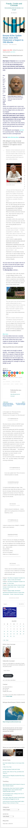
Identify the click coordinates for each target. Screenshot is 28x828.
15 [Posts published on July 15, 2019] (7, 631)
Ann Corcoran (13, 44)
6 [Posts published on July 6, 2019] (23, 626)
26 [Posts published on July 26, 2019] (20, 633)
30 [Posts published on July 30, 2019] (10, 636)
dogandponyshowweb (13, 534)
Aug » (7, 640)
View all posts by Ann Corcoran (15, 395)
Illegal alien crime (16, 381)
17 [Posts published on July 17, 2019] (14, 631)
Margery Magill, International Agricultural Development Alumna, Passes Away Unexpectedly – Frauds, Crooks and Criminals (13, 592)
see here (12, 52)
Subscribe (8, 676)
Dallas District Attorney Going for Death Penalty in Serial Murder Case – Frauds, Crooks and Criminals (14, 587)
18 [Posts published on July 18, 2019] (17, 631)
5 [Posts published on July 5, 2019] (20, 626)
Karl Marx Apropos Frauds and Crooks (11, 769)
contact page (9, 696)
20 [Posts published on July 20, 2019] (23, 631)
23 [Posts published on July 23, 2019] (10, 633)
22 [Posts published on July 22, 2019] (7, 633)
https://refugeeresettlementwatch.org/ (12, 721)
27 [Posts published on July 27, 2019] (23, 633)
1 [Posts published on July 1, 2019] (7, 626)
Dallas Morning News (13, 137)
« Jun (4, 640)
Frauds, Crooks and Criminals (14, 4)
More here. (5, 334)
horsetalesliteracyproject (13, 482)
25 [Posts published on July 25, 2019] (17, 633)
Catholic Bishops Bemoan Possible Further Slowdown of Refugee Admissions (8, 404)
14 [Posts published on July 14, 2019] (4, 631)
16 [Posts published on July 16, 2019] (10, 631)
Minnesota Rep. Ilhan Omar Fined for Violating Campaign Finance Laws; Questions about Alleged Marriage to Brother (13, 790)
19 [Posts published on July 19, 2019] (20, 631)
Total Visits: (5, 823)
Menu (14, 12)
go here (22, 130)
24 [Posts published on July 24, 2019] (14, 633)
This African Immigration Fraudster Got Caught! (19, 403)
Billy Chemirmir (6, 381)
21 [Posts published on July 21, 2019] (4, 633)
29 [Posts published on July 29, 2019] (7, 636)
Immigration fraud (13, 377)
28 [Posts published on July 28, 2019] (4, 636)
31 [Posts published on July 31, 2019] (14, 636)
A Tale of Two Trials (7, 766)
